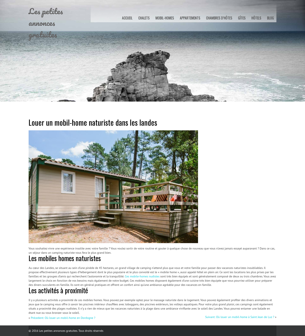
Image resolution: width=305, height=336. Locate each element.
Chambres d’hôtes (219, 18)
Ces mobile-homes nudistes (142, 276)
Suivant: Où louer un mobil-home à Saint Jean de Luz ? (239, 317)
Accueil (127, 18)
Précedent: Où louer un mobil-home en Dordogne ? (63, 318)
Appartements (190, 18)
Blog (270, 18)
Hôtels (256, 18)
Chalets (144, 18)
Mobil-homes (164, 18)
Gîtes (241, 18)
